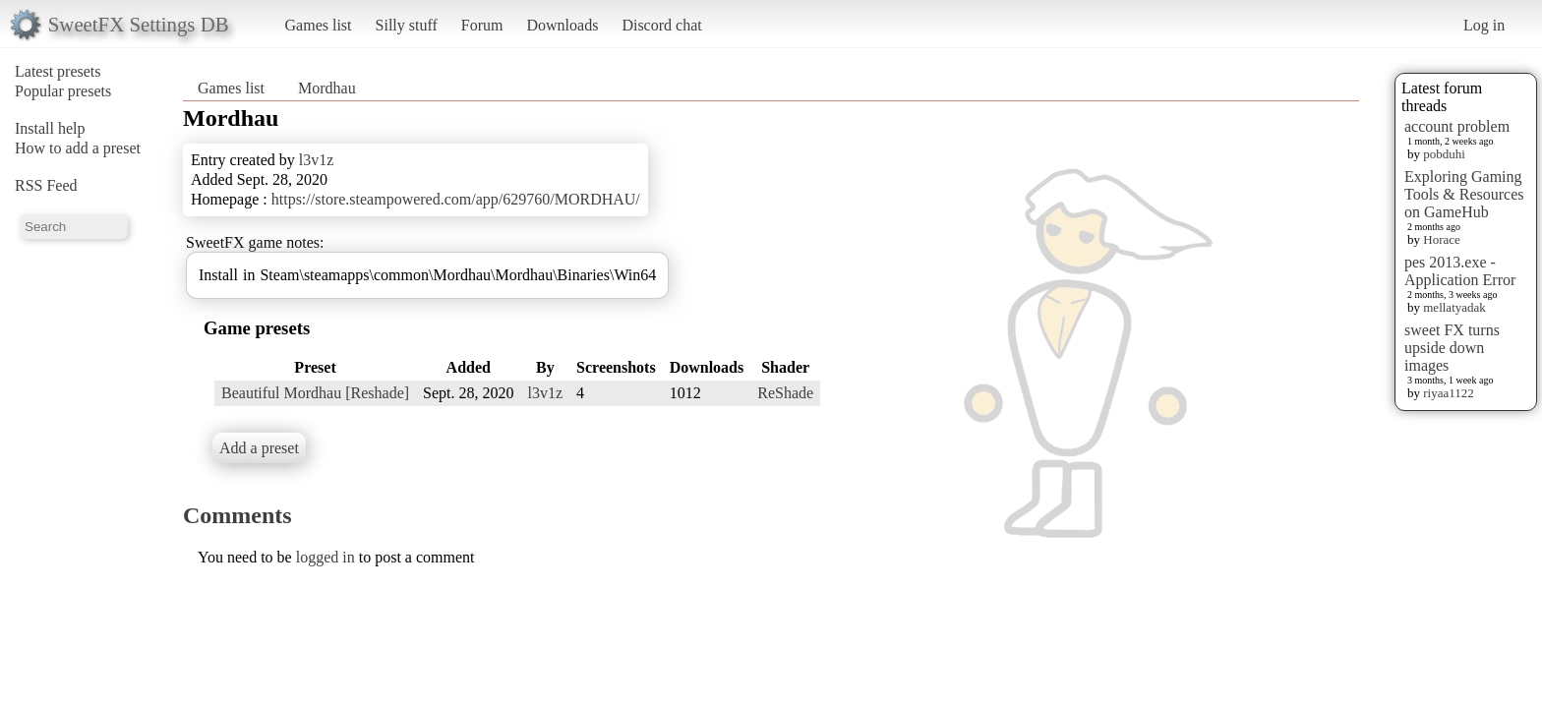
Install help (50, 128)
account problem (1457, 126)
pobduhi (1444, 154)
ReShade (785, 392)
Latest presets (58, 71)
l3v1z (316, 159)
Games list (318, 25)
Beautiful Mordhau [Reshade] (315, 392)
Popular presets (63, 91)
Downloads (562, 25)
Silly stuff (407, 25)
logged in (325, 557)
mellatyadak (1454, 307)
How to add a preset (78, 148)
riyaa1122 (1448, 392)
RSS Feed (46, 185)
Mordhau (327, 88)
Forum (482, 25)
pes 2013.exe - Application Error (1459, 271)
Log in (1484, 25)
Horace (1441, 239)
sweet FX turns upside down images (1452, 348)
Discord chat (661, 25)
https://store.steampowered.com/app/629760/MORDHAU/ (455, 199)
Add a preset (259, 448)
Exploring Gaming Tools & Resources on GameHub (1464, 194)
